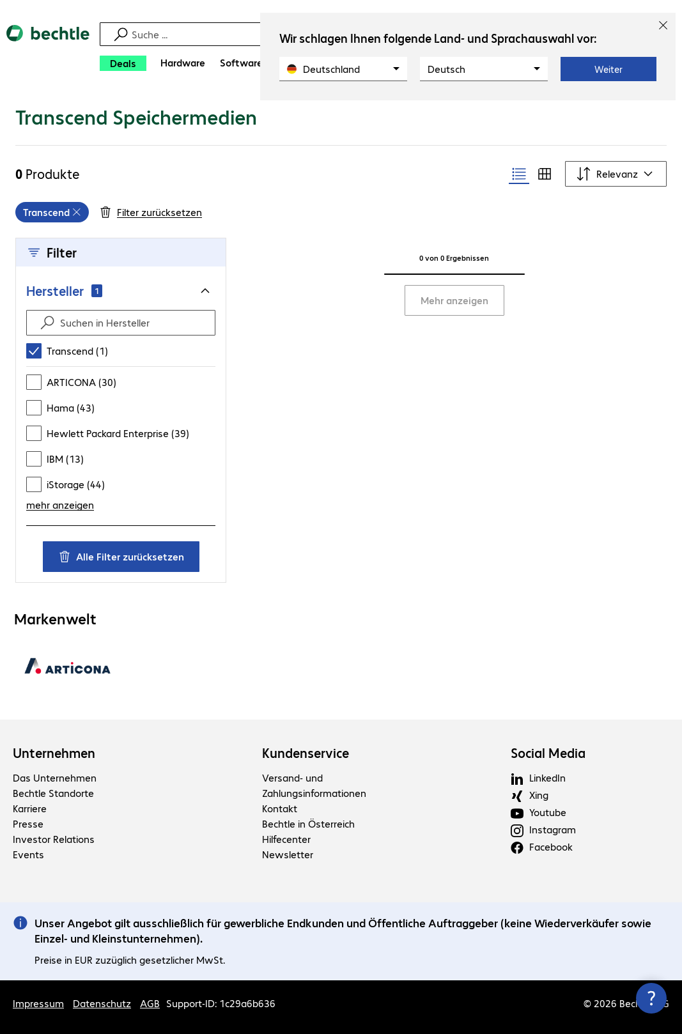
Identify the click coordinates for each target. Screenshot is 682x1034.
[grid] (52, 212)
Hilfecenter (286, 838)
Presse (28, 823)
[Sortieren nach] (616, 174)
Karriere (30, 808)
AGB (150, 1003)
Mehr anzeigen (454, 300)
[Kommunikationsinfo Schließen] (651, 998)
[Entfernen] (76, 212)
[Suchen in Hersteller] (132, 323)
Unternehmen (54, 752)
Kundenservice (305, 752)
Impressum (38, 1003)
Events (28, 854)
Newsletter (287, 854)
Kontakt (279, 808)
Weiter (608, 69)
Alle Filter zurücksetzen (121, 556)
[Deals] (123, 63)
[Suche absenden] (47, 323)
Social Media (548, 752)
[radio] (519, 174)
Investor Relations (54, 838)
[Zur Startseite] (47, 51)
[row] (52, 212)
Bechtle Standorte (53, 792)
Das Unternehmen (55, 777)
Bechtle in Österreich (308, 823)
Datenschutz (102, 1003)
